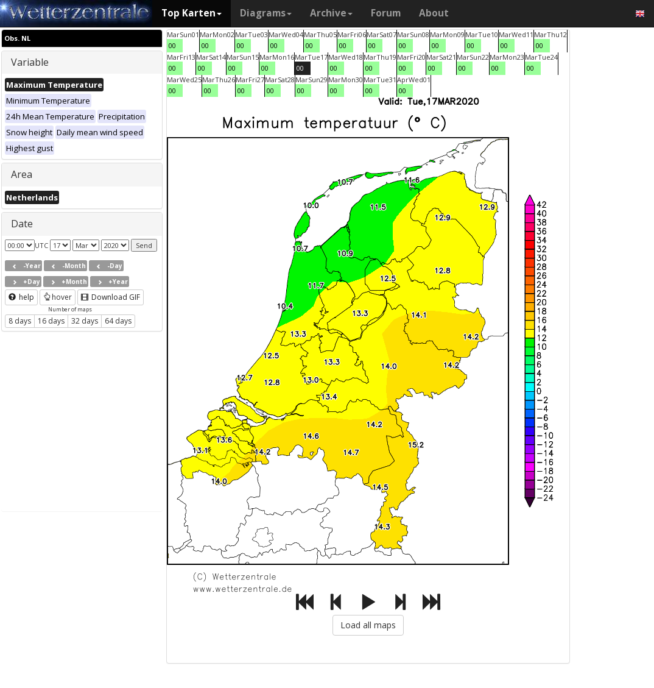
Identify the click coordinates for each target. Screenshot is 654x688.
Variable (30, 62)
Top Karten (191, 13)
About (434, 13)
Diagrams (266, 13)
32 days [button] (84, 321)
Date (22, 223)
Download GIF (110, 297)
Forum (386, 13)
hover (57, 297)
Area (21, 174)
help (21, 297)
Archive (331, 13)
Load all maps (368, 625)
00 (172, 45)
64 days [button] (118, 321)
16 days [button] (51, 321)
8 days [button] (20, 321)
